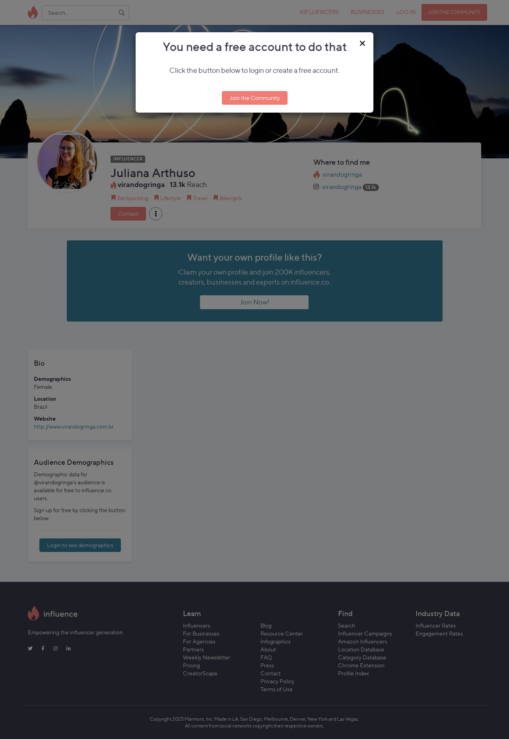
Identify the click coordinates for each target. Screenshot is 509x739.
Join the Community (254, 97)
